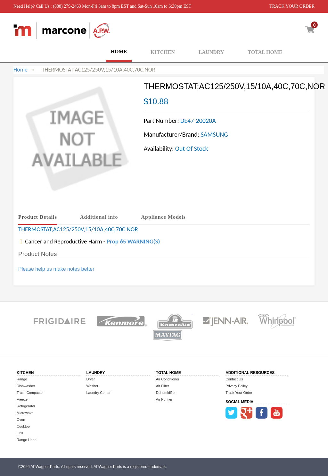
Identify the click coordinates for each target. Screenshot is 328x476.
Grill (20, 433)
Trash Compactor (30, 393)
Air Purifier (164, 399)
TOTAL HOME (265, 52)
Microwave (25, 413)
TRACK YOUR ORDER (292, 6)
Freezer (23, 399)
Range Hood (27, 440)
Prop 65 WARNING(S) (133, 241)
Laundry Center (98, 393)
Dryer (90, 379)
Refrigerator (26, 406)
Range (22, 379)
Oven (21, 419)
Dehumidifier (166, 393)
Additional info (99, 217)
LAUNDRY (211, 52)
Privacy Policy (236, 386)
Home (20, 69)
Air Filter (162, 386)
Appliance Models (163, 217)
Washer (92, 386)
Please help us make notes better (56, 269)
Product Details (37, 217)
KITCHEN (163, 52)
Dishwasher (26, 386)
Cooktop (23, 426)
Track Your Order (239, 393)
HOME (119, 51)
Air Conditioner (167, 379)
